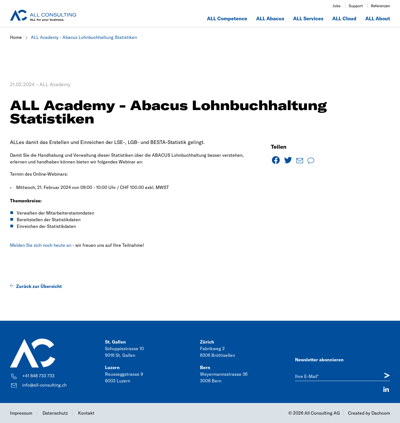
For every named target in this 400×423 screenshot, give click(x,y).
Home (16, 37)
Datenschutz (55, 413)
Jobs (336, 5)
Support (356, 5)
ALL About (377, 18)
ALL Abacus (270, 18)
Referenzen (380, 5)
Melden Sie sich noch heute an (40, 245)
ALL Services (308, 18)
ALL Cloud (344, 18)
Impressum (21, 413)
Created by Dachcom (369, 413)
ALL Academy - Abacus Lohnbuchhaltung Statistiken (84, 37)
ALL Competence (227, 18)
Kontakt (86, 413)
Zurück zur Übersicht (39, 286)
